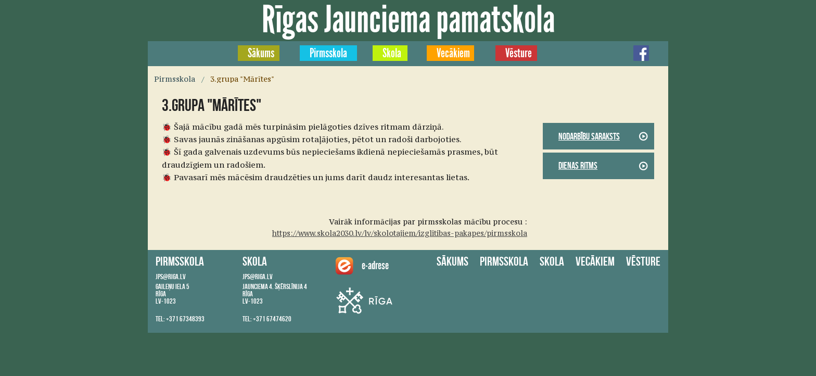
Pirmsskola (328, 52)
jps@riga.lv (171, 276)
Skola (391, 52)
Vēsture (518, 52)
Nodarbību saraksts (589, 136)
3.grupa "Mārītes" (242, 79)
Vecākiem (453, 52)
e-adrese (359, 265)
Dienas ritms (577, 165)
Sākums (261, 52)
